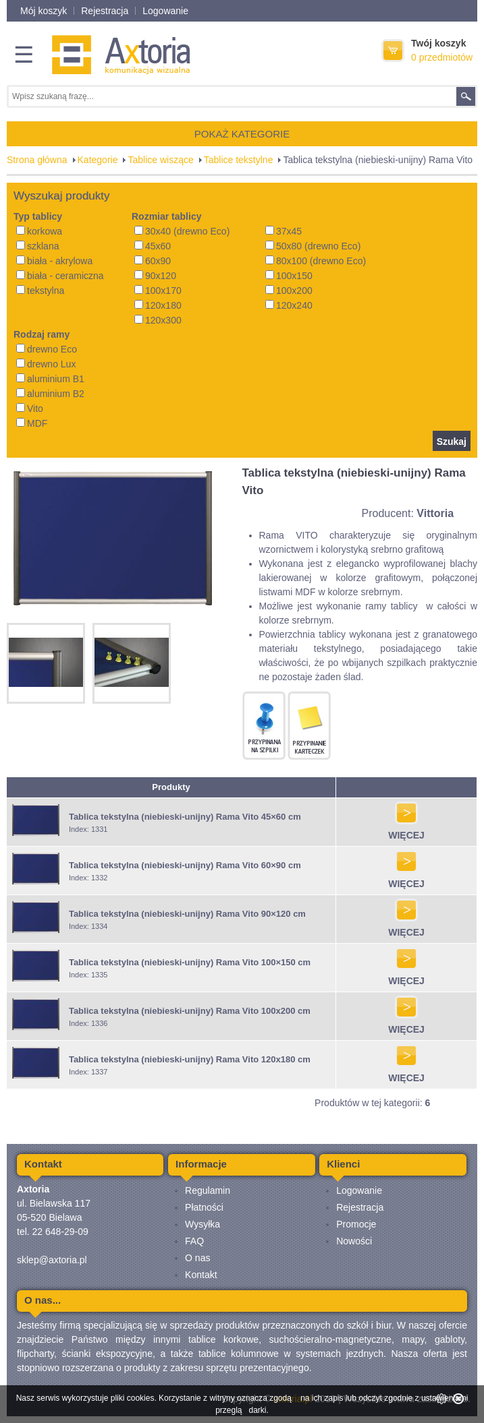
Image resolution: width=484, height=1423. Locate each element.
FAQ (194, 1241)
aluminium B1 (50, 378)
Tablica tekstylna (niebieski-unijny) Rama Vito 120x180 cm (190, 1059)
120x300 (158, 320)
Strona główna (37, 159)
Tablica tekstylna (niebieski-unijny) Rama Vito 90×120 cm (187, 914)
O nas (197, 1257)
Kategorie (98, 159)
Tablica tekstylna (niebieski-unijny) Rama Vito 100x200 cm (190, 1011)
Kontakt (201, 1274)
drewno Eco (46, 349)
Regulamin (207, 1190)
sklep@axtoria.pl (52, 1259)
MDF (31, 423)
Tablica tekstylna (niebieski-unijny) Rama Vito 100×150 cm (190, 962)
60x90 (152, 260)
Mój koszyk (43, 10)
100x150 (289, 275)
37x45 (283, 231)
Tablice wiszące (160, 159)
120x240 (289, 305)
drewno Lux (46, 364)
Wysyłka (202, 1224)
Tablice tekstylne (238, 159)
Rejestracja (104, 10)
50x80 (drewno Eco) (312, 246)
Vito (29, 408)
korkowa (39, 231)
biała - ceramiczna (60, 275)
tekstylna (40, 290)
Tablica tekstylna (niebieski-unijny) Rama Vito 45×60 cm (185, 817)
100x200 (289, 290)
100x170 (158, 290)
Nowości (354, 1241)
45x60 (152, 246)
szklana (37, 246)
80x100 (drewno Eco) (315, 260)
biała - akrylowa (54, 260)
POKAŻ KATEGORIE (242, 134)
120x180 (158, 305)
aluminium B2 (50, 393)
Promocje (356, 1224)
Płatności (204, 1207)
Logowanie (165, 10)
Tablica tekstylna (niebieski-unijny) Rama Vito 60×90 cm (185, 865)
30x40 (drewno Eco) (182, 231)
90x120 (155, 275)
